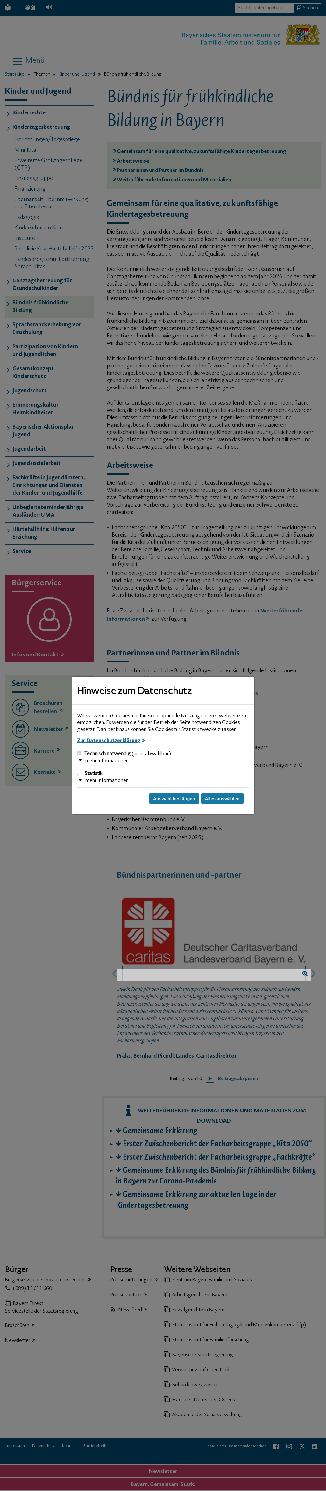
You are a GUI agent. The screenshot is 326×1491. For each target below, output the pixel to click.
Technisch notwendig (124, 753)
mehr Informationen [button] (107, 761)
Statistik (90, 773)
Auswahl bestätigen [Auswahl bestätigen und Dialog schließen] (174, 798)
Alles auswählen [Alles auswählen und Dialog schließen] (222, 798)
